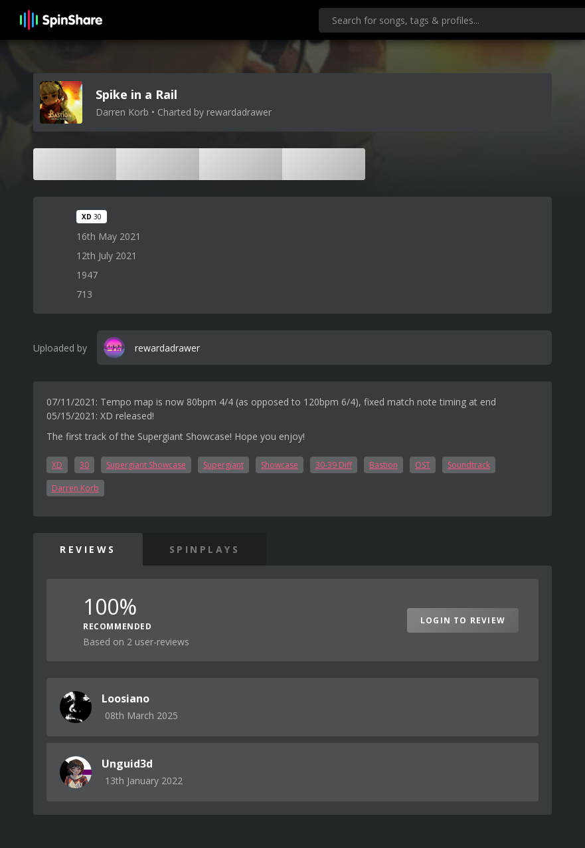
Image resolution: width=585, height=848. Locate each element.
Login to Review (462, 620)
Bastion (383, 465)
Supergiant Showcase (146, 465)
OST (422, 465)
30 (84, 465)
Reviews (88, 549)
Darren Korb (75, 488)
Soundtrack (469, 465)
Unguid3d (127, 763)
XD (57, 465)
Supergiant (223, 465)
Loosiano (125, 698)
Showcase (279, 465)
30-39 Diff (333, 465)
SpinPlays (204, 549)
